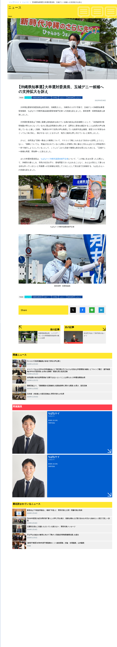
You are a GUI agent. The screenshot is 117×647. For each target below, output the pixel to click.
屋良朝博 (70, 98)
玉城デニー (47, 98)
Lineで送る (92, 310)
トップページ (14, 2)
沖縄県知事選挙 (37, 98)
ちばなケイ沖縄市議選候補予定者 (54, 158)
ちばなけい (78, 98)
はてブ (101, 310)
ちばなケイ (62, 98)
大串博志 (55, 98)
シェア (82, 310)
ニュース (25, 2)
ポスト (73, 310)
